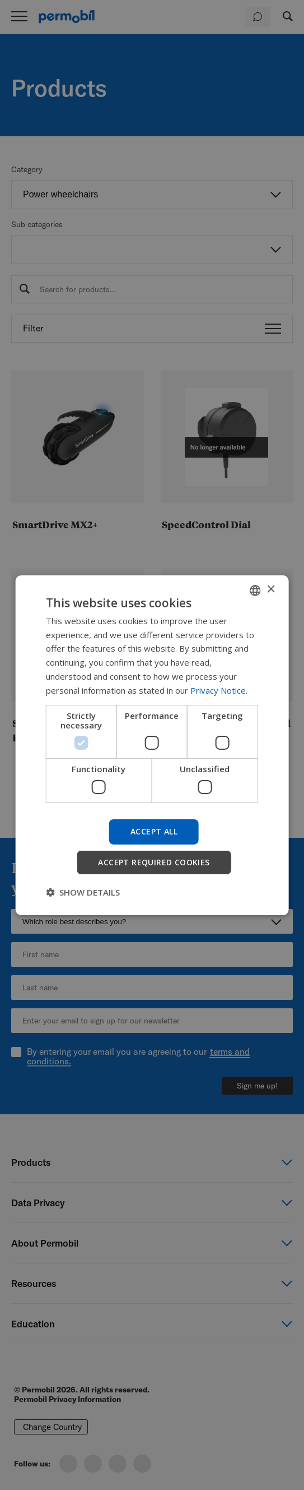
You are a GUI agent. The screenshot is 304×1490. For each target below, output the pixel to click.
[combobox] (255, 590)
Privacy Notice (218, 690)
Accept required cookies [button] (153, 862)
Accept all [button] (153, 831)
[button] (83, 892)
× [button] (270, 589)
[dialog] (152, 745)
